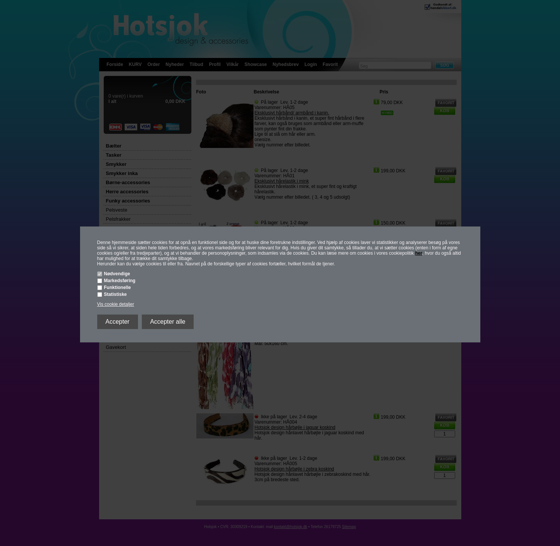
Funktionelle (117, 287)
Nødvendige (117, 273)
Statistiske (115, 294)
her (418, 253)
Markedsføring (120, 280)
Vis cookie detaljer (115, 304)
